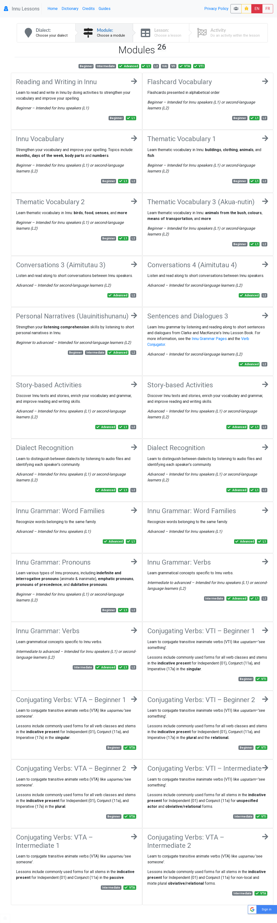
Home (52, 8)
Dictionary (70, 8)
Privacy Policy (216, 8)
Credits (88, 8)
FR (267, 8)
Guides (105, 8)
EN (256, 8)
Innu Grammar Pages (209, 338)
